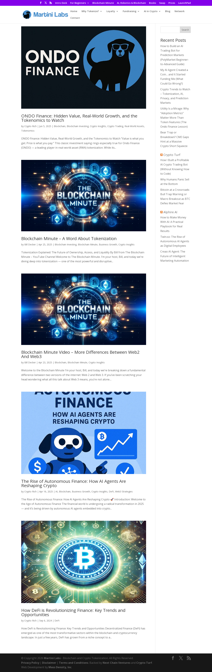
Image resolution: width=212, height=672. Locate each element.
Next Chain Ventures (116, 663)
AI (56, 491)
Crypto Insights (98, 126)
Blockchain (59, 126)
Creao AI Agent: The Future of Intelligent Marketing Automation (174, 256)
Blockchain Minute (103, 3)
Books (152, 3)
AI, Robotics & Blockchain (131, 3)
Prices (171, 3)
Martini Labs (52, 658)
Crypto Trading (115, 126)
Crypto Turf (171, 155)
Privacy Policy (30, 663)
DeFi (111, 491)
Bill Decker (30, 244)
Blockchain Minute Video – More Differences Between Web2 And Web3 (80, 354)
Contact (75, 18)
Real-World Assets (134, 126)
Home (73, 11)
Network (180, 11)
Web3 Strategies (124, 491)
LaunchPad (184, 3)
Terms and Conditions (73, 663)
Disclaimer (49, 663)
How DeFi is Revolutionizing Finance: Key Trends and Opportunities (73, 612)
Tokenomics (27, 130)
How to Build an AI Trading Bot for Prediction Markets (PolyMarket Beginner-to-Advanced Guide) (174, 55)
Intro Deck (61, 3)
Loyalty (110, 11)
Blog (167, 11)
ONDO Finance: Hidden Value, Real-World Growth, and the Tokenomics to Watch (79, 118)
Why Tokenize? (90, 11)
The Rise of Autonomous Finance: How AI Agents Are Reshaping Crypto (73, 483)
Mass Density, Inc (60, 667)
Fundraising (129, 11)
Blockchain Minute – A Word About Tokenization (69, 238)
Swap (162, 3)
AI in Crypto (151, 11)
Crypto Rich (30, 126)
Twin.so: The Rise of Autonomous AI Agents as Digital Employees (174, 241)
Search (185, 29)
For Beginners (78, 3)
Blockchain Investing (78, 126)
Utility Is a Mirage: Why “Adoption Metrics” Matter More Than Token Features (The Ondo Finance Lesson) (174, 117)
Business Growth (108, 244)
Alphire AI (170, 212)
